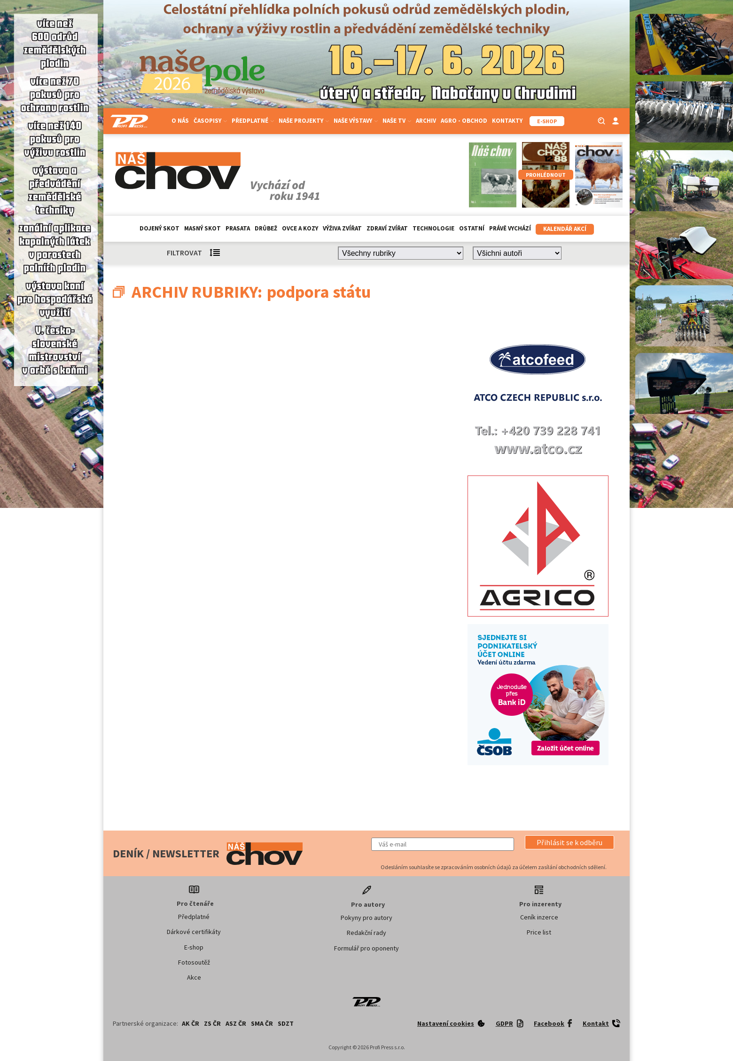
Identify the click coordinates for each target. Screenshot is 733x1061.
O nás (180, 121)
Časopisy (210, 121)
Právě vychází (510, 228)
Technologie (433, 228)
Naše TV (396, 121)
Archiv (426, 121)
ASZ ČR (236, 1023)
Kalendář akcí (564, 229)
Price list (539, 932)
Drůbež (266, 228)
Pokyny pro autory (366, 917)
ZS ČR (212, 1023)
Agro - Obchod (464, 121)
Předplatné (253, 121)
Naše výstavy (356, 121)
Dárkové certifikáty (194, 931)
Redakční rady (366, 932)
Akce (194, 977)
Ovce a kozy (300, 228)
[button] (569, 842)
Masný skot (202, 228)
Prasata (238, 228)
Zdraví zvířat (387, 228)
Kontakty (507, 121)
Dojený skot (159, 228)
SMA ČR (262, 1023)
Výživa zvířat (342, 228)
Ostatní (471, 228)
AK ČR (190, 1023)
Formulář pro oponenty (366, 948)
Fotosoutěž (194, 962)
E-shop (193, 947)
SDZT (286, 1023)
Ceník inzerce (539, 917)
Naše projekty (304, 121)
